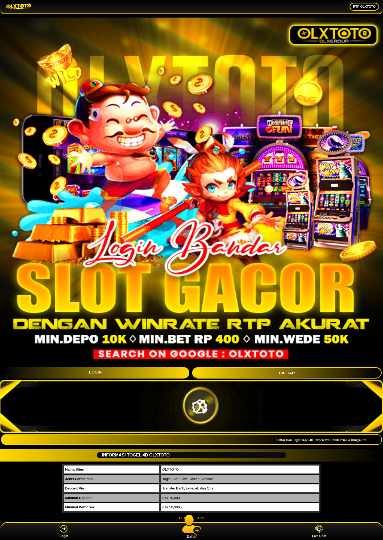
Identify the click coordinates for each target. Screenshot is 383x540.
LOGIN (95, 372)
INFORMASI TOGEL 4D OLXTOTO (134, 455)
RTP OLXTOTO (364, 7)
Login (64, 531)
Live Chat (319, 531)
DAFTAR (287, 373)
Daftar (191, 531)
